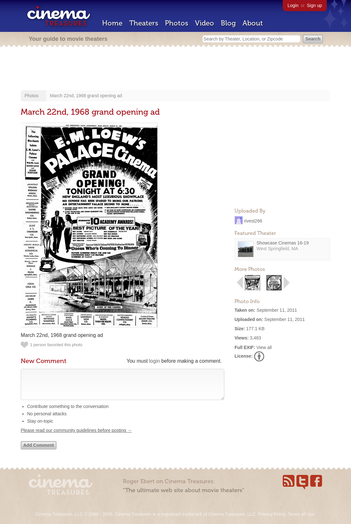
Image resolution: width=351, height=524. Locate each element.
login (154, 361)
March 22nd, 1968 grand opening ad (86, 95)
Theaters (143, 23)
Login (293, 5)
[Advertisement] (175, 69)
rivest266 (253, 220)
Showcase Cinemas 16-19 (283, 242)
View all (264, 347)
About (253, 23)
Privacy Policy (271, 514)
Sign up (314, 5)
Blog (228, 23)
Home (112, 23)
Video (204, 23)
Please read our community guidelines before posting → (76, 436)
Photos (176, 23)
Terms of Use (301, 514)
